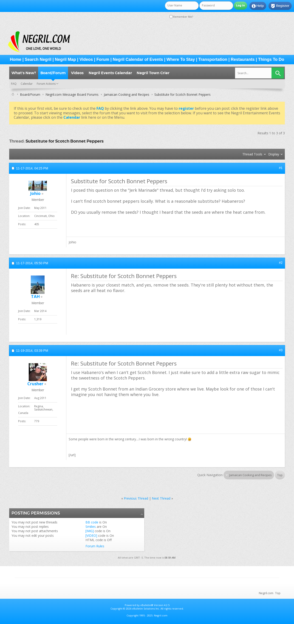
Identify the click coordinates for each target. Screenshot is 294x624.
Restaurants (243, 59)
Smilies (90, 526)
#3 (281, 350)
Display (273, 154)
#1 (281, 168)
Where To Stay (181, 59)
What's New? (23, 72)
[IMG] (89, 531)
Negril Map (65, 59)
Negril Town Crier (153, 72)
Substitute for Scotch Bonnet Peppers (64, 141)
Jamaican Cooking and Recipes (126, 94)
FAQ (14, 84)
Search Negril (38, 59)
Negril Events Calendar (110, 72)
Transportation (212, 59)
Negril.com (266, 593)
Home (15, 59)
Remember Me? (181, 16)
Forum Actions (46, 84)
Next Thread (161, 498)
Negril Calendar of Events (138, 59)
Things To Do (271, 59)
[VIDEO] (91, 535)
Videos (86, 59)
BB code (91, 522)
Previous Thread (136, 498)
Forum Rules (94, 546)
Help (258, 6)
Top (280, 475)
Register (280, 6)
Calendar (27, 84)
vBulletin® (146, 605)
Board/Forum (53, 72)
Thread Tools (252, 154)
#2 (281, 262)
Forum (102, 59)
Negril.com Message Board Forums (72, 94)
